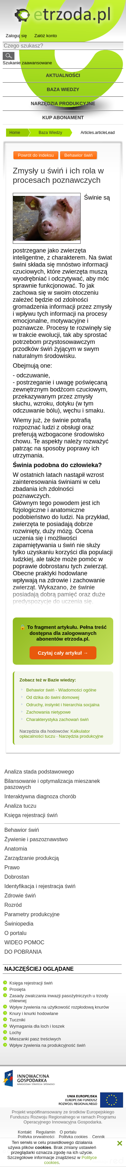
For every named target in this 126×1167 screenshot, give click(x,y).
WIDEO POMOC (24, 942)
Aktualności (63, 75)
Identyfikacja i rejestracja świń (40, 886)
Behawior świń (21, 830)
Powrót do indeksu (36, 155)
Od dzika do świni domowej (52, 697)
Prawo (11, 867)
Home (14, 132)
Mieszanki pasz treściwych (35, 1038)
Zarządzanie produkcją (31, 858)
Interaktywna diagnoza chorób (40, 796)
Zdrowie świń (20, 895)
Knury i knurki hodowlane (33, 1013)
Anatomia (15, 849)
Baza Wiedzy (50, 132)
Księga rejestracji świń (30, 815)
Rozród (13, 905)
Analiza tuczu (20, 806)
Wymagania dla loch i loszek (37, 1026)
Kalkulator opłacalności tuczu (54, 734)
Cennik (98, 1137)
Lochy (15, 1032)
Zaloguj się (16, 35)
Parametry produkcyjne (32, 914)
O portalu (15, 933)
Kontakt (25, 1132)
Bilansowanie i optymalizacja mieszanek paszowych (52, 784)
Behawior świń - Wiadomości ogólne (61, 689)
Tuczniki (17, 1019)
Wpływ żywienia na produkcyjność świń (47, 1045)
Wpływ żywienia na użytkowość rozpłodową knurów (59, 1007)
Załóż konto (45, 35)
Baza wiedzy (63, 89)
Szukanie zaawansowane (27, 62)
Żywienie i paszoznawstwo (36, 839)
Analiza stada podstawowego (39, 772)
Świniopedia (18, 924)
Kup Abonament (63, 117)
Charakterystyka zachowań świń (57, 719)
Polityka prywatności (36, 1137)
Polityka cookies (73, 1137)
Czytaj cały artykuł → (63, 653)
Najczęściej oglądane (39, 969)
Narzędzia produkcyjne (63, 103)
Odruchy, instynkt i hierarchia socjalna (62, 704)
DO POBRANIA (23, 952)
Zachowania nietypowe (48, 712)
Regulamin (45, 1132)
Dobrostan (16, 877)
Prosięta (17, 989)
